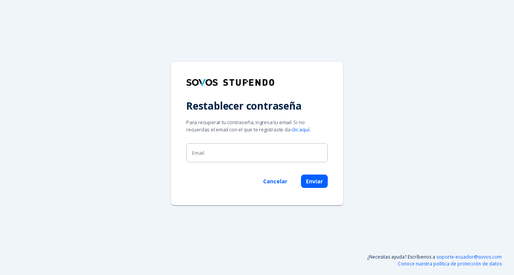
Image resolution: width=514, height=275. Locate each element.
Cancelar (275, 181)
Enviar (314, 181)
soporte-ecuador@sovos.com (469, 257)
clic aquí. (300, 129)
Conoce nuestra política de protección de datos (450, 263)
